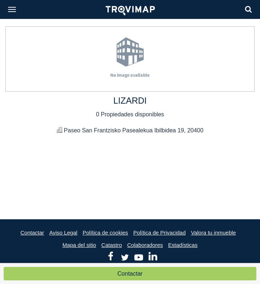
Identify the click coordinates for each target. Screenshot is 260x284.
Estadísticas (183, 245)
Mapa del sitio (79, 245)
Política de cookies (105, 232)
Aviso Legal (63, 232)
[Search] (248, 9)
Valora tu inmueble (213, 232)
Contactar (129, 274)
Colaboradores (145, 245)
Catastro (111, 245)
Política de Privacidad (159, 232)
